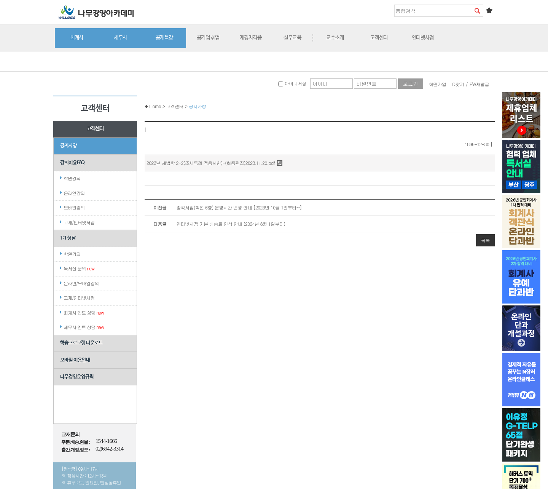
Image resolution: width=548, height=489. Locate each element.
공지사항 (68, 146)
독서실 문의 (79, 268)
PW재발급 (479, 84)
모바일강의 (74, 207)
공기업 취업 (208, 38)
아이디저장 (292, 83)
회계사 (76, 38)
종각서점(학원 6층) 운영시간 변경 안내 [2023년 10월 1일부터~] (223, 207)
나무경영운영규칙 (77, 377)
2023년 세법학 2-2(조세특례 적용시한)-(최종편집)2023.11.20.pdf (211, 163)
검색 (477, 10)
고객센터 (379, 38)
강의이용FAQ (72, 163)
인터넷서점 (423, 38)
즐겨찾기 (489, 10)
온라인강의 (74, 193)
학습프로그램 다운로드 (81, 343)
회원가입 (437, 84)
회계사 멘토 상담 (84, 312)
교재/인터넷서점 (79, 222)
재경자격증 (251, 38)
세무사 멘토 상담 (84, 327)
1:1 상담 (68, 238)
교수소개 (335, 38)
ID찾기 (457, 84)
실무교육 (292, 38)
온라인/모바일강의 (81, 283)
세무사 (120, 38)
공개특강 (164, 38)
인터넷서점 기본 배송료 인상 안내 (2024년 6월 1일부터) (215, 224)
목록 (485, 240)
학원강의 (72, 178)
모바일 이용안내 (75, 360)
